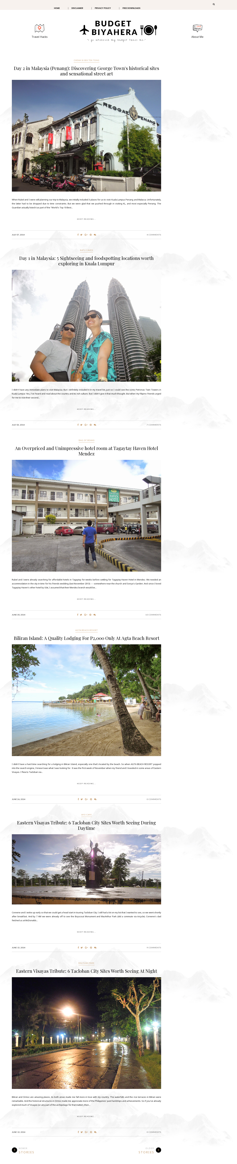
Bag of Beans (86, 440)
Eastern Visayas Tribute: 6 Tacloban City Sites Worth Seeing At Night (86, 971)
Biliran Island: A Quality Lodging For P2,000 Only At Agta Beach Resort (86, 638)
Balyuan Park (86, 963)
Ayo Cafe (86, 814)
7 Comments (154, 425)
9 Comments (154, 947)
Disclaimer (77, 8)
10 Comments (153, 614)
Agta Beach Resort (86, 630)
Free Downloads (131, 8)
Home (57, 8)
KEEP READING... (86, 219)
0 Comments (154, 799)
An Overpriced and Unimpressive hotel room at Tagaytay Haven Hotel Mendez (86, 451)
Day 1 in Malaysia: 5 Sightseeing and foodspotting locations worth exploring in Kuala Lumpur (86, 260)
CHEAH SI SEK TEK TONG (86, 60)
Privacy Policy (103, 8)
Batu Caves (86, 250)
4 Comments (154, 234)
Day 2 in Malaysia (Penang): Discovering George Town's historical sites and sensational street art (86, 71)
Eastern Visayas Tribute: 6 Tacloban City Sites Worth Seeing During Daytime (86, 825)
